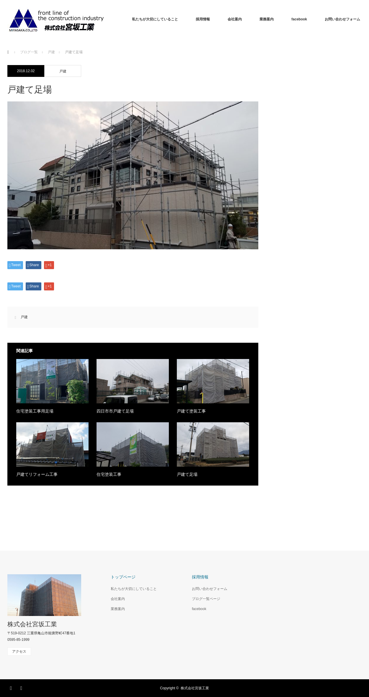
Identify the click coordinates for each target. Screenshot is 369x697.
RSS (22, 687)
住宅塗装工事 (109, 474)
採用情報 (203, 19)
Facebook (11, 687)
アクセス (19, 651)
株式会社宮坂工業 (32, 624)
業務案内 (266, 19)
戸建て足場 (187, 474)
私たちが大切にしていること (155, 19)
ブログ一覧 (29, 52)
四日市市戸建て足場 (115, 411)
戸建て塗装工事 (191, 411)
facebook (299, 19)
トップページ (123, 577)
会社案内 (235, 19)
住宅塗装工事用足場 (34, 411)
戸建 (62, 71)
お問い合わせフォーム (342, 19)
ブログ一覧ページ (206, 599)
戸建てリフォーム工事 (37, 474)
